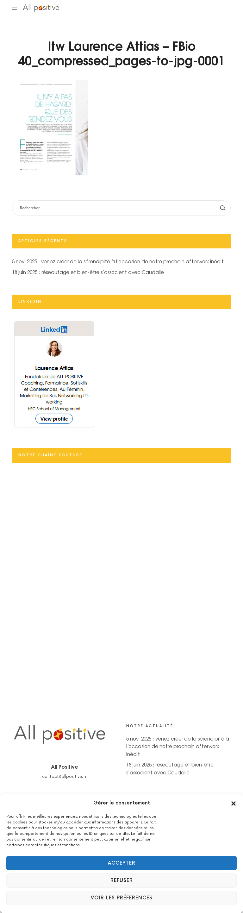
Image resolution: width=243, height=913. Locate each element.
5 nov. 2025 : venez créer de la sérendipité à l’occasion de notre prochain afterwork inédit (118, 261)
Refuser (121, 881)
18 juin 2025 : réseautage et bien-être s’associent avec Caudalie (88, 272)
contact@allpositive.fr (64, 776)
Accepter (121, 863)
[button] (233, 803)
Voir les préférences (122, 898)
